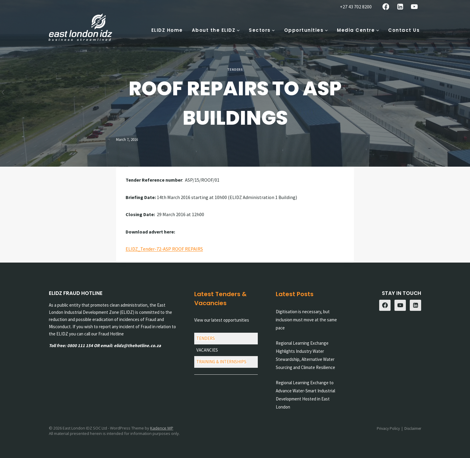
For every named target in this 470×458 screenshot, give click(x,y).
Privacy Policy (388, 428)
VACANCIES (207, 350)
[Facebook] (386, 6)
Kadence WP (161, 428)
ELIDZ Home (167, 30)
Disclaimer (412, 428)
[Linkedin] (400, 6)
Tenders (235, 69)
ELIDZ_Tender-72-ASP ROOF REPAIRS (164, 249)
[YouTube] (414, 6)
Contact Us (404, 30)
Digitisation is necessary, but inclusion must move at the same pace (306, 320)
